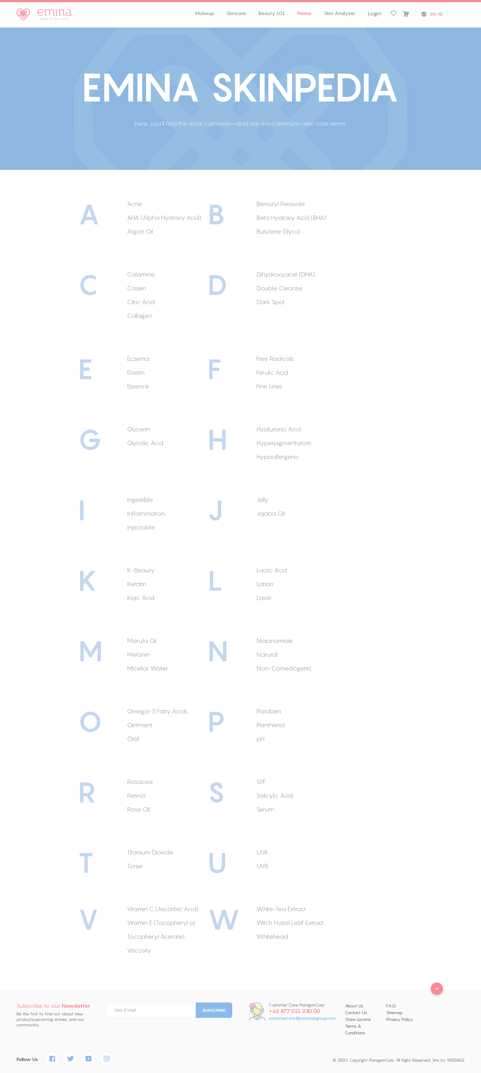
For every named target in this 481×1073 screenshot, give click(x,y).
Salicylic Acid (274, 795)
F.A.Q (391, 1006)
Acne (134, 204)
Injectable (141, 527)
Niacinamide (274, 640)
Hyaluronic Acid (278, 429)
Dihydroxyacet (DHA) (285, 274)
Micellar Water (147, 668)
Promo (304, 13)
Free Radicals (275, 358)
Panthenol (270, 725)
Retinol (136, 795)
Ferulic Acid (272, 372)
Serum (265, 809)
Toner (135, 866)
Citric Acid (141, 302)
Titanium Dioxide (150, 852)
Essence (138, 386)
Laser (263, 597)
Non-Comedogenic (284, 668)
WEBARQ (455, 1060)
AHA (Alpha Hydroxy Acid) (164, 217)
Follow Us (27, 1059)
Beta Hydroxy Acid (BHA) (291, 217)
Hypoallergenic (277, 456)
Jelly (262, 499)
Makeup (204, 13)
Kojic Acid (140, 597)
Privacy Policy (399, 1019)
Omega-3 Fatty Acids (157, 711)
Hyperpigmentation (283, 443)
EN (433, 14)
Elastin (135, 372)
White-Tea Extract (281, 909)
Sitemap (394, 1012)
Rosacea (139, 781)
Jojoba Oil (270, 513)
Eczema (138, 358)
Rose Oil (138, 809)
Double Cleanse (279, 288)
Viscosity (139, 950)
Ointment (139, 725)
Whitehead (272, 936)
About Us (354, 1006)
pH (260, 739)
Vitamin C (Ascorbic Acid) (162, 909)
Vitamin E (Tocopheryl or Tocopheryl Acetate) (161, 929)
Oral (133, 739)
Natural (266, 654)
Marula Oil (141, 640)
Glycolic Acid (145, 443)
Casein (136, 288)
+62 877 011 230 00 (294, 1011)
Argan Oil (140, 231)
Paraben (268, 711)
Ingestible (140, 499)
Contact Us (356, 1012)
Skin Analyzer (339, 13)
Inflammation (146, 513)
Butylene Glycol (278, 231)
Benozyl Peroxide (280, 204)
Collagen (139, 315)
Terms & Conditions (355, 1029)
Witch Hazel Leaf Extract (290, 922)
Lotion (264, 584)
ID (441, 14)
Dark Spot (270, 302)
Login (374, 13)
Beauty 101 (271, 13)
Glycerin (138, 429)
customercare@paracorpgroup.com (302, 1018)
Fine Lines (269, 386)
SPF (261, 781)
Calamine (141, 274)
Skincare (236, 13)
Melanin (138, 654)
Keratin (136, 584)
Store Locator (358, 1019)
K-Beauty (141, 570)
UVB (262, 866)
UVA (262, 852)
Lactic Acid (271, 570)
